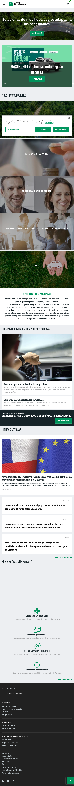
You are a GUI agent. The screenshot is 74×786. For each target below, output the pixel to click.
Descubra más (65, 679)
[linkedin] (13, 781)
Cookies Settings (13, 129)
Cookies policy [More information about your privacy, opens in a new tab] (49, 123)
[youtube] (8, 781)
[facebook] (3, 781)
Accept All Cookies (60, 129)
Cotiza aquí (37, 33)
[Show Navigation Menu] (4, 4)
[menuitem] (69, 4)
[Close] (68, 118)
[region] (37, 125)
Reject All (43, 129)
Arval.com (8, 689)
